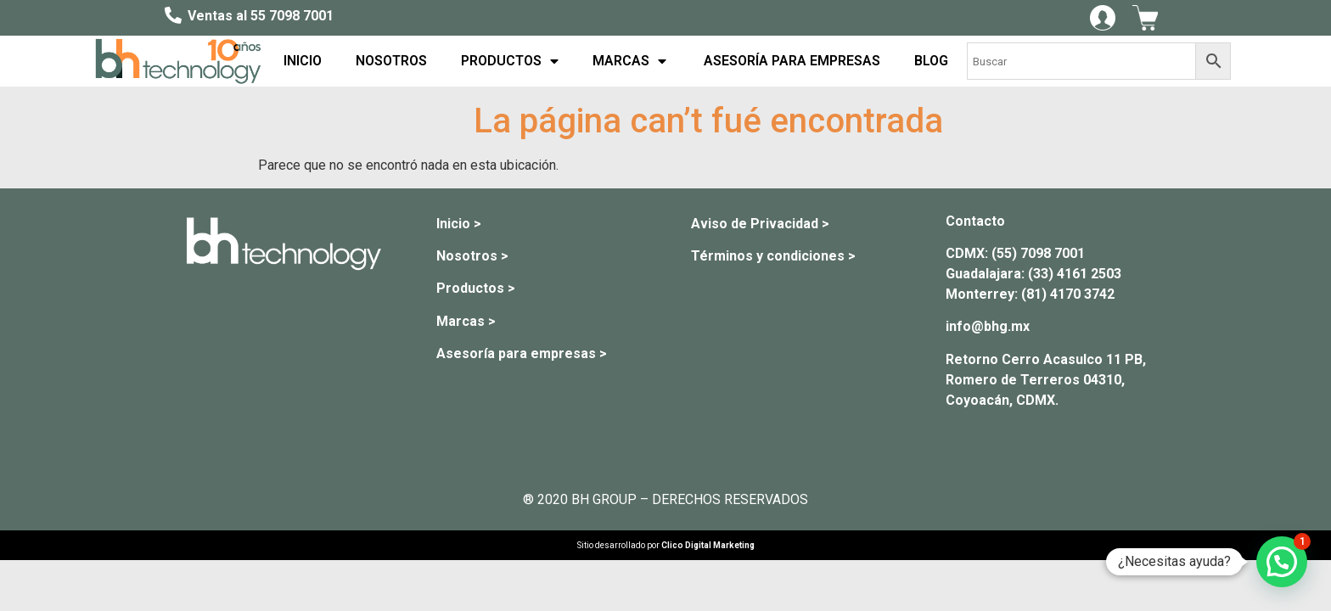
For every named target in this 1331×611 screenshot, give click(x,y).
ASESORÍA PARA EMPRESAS (790, 61)
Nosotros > (472, 256)
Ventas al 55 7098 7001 (261, 16)
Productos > (475, 288)
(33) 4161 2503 (1074, 274)
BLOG (931, 61)
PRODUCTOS (510, 61)
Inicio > (458, 224)
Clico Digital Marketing (708, 545)
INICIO (303, 61)
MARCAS (629, 61)
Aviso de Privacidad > (760, 224)
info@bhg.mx (988, 326)
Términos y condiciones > (773, 256)
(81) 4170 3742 (1068, 294)
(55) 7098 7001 (1038, 253)
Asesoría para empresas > (521, 353)
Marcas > (466, 321)
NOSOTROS (391, 61)
